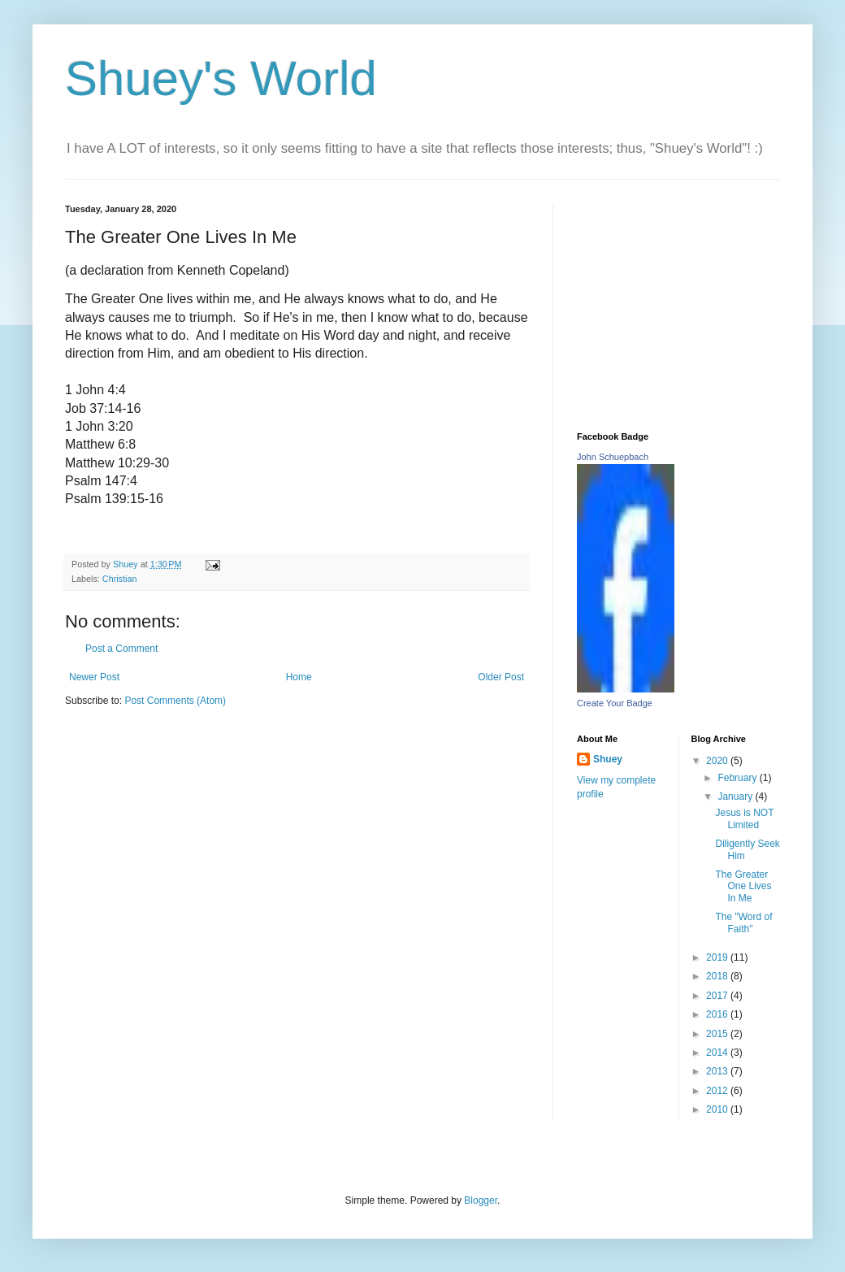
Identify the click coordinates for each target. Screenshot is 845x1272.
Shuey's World (221, 78)
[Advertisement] (678, 305)
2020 (718, 760)
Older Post (501, 677)
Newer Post (94, 677)
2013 (718, 1071)
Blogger (480, 1200)
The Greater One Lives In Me (743, 886)
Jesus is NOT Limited (744, 818)
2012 (718, 1090)
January (736, 796)
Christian (119, 579)
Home (299, 677)
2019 (718, 957)
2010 (718, 1109)
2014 (718, 1052)
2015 (718, 1034)
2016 (718, 1014)
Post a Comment (121, 648)
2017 (718, 995)
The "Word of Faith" (743, 922)
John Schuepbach (612, 457)
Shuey (607, 759)
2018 (718, 976)
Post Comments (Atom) (175, 700)
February (738, 778)
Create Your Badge (614, 703)
